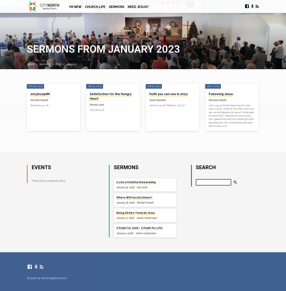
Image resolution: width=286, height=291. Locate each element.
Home (31, 64)
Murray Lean (97, 104)
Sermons (116, 7)
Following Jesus (221, 94)
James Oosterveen (146, 217)
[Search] (213, 182)
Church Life (95, 7)
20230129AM (40, 94)
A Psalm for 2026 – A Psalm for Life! (139, 227)
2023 (58, 64)
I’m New (75, 7)
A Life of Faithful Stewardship (136, 182)
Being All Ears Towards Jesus (135, 212)
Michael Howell (39, 100)
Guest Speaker (157, 100)
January (71, 64)
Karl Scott (142, 187)
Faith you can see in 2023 (168, 94)
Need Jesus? (138, 7)
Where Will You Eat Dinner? (134, 197)
